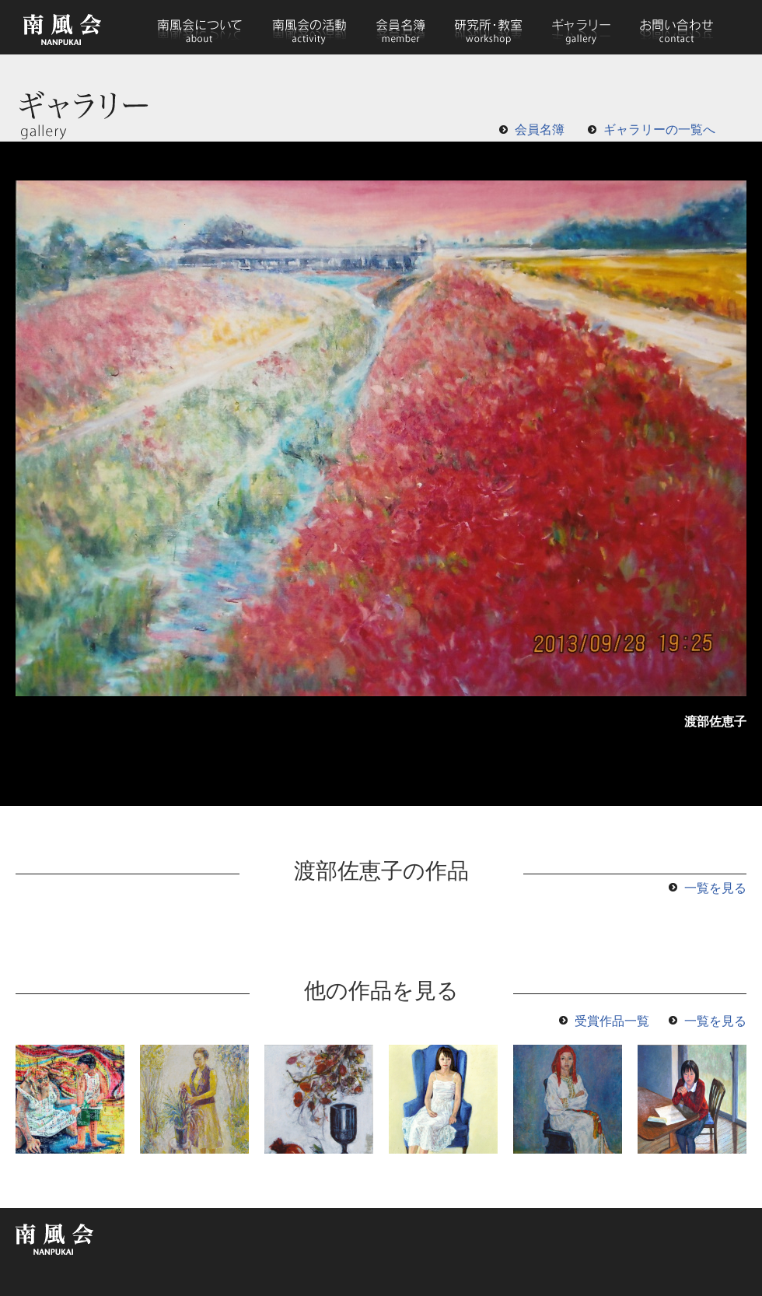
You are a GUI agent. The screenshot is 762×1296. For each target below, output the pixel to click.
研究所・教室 (488, 27)
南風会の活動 (309, 27)
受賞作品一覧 (612, 1021)
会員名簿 (401, 27)
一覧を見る (715, 888)
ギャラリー (580, 27)
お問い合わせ (675, 27)
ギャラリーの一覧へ (659, 129)
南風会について (199, 27)
